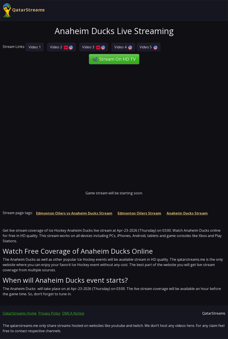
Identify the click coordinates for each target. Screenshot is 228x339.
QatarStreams (24, 10)
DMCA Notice (73, 313)
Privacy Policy (49, 313)
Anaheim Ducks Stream (187, 213)
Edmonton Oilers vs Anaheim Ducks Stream (74, 213)
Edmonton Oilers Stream (139, 213)
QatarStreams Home (20, 313)
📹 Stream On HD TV (114, 59)
